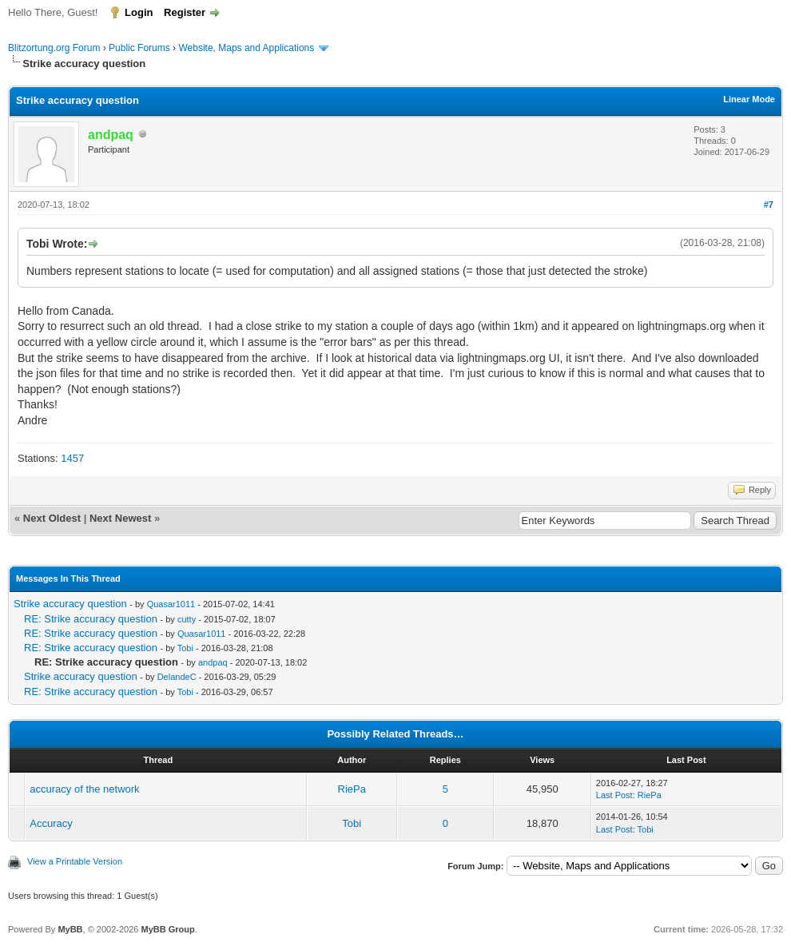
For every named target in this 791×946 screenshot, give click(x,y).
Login (139, 12)
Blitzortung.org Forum (54, 48)
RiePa (352, 789)
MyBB (70, 929)
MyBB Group (167, 929)
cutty (186, 619)
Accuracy (51, 823)
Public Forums (139, 48)
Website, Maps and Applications (246, 48)
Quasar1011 (171, 604)
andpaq (213, 662)
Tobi (185, 648)
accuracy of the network (84, 789)
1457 (72, 458)
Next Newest (120, 518)
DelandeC (177, 677)
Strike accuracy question (70, 604)
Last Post (614, 795)
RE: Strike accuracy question (90, 619)
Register (184, 12)
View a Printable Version (74, 861)
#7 (768, 204)
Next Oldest (52, 518)
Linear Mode (749, 99)
